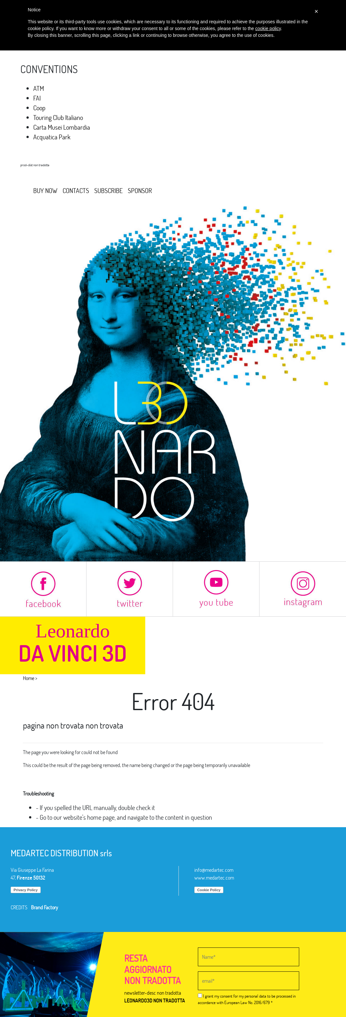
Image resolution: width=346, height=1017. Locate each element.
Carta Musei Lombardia (61, 127)
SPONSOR (140, 190)
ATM (38, 88)
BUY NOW (45, 190)
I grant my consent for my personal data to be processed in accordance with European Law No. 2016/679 (247, 999)
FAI (37, 98)
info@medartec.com (213, 869)
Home (28, 678)
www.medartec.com (214, 877)
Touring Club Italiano (58, 117)
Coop (39, 107)
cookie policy (268, 28)
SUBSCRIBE (108, 190)
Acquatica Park (51, 137)
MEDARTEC (41, 174)
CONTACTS (76, 190)
